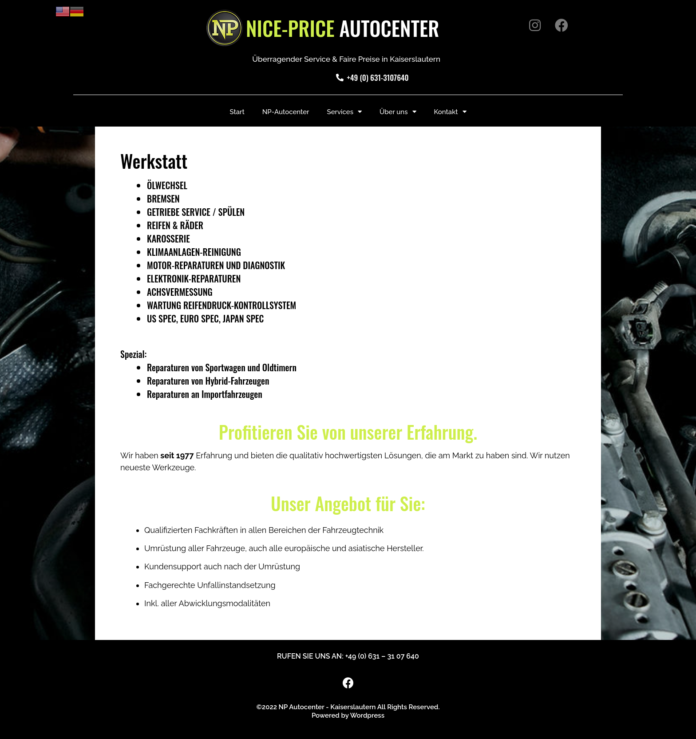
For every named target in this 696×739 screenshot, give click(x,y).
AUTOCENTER (342, 28)
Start (236, 112)
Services (344, 111)
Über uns (398, 111)
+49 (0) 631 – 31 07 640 (382, 656)
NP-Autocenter (285, 112)
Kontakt (450, 111)
